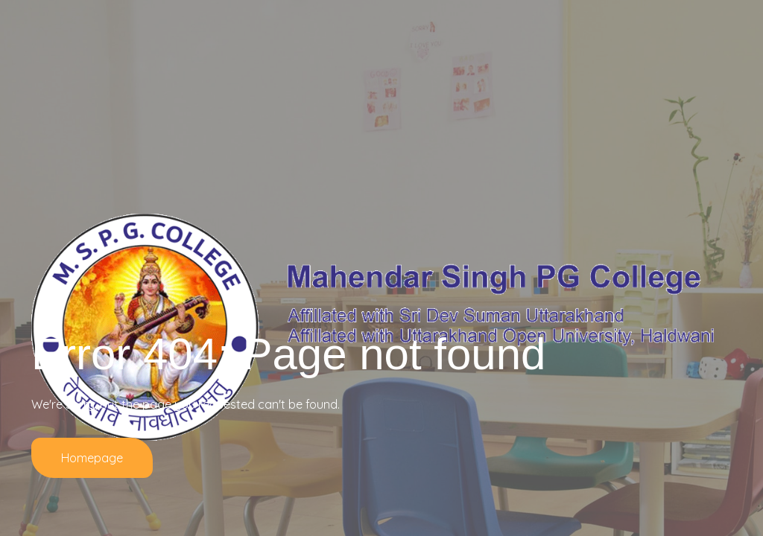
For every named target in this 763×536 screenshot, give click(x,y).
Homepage (92, 457)
